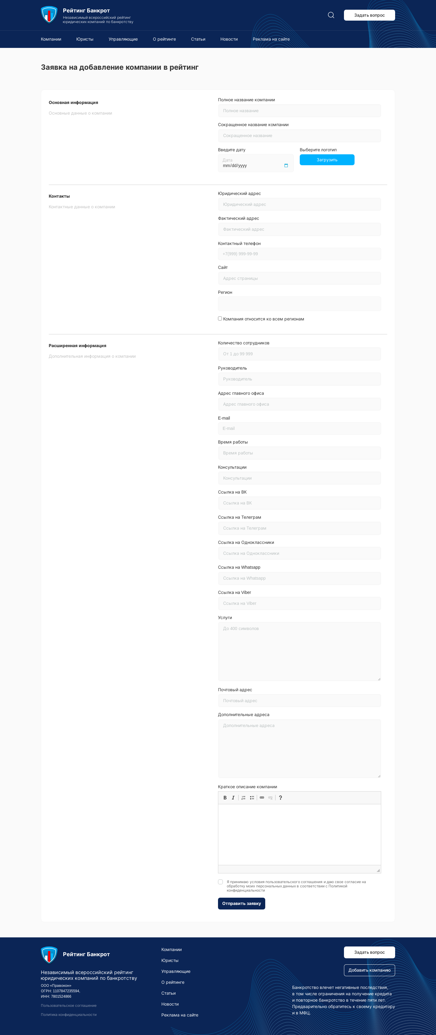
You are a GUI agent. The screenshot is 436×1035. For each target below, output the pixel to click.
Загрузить (327, 159)
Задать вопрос (369, 15)
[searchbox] (225, 304)
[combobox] (299, 303)
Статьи (198, 39)
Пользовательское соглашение (69, 1005)
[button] (225, 798)
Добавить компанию (369, 970)
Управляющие (123, 39)
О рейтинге (164, 39)
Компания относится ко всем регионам (263, 319)
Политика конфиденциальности (69, 1015)
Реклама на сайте (271, 39)
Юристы (85, 39)
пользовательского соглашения (294, 882)
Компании (51, 39)
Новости (229, 39)
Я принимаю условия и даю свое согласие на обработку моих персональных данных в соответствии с (296, 886)
